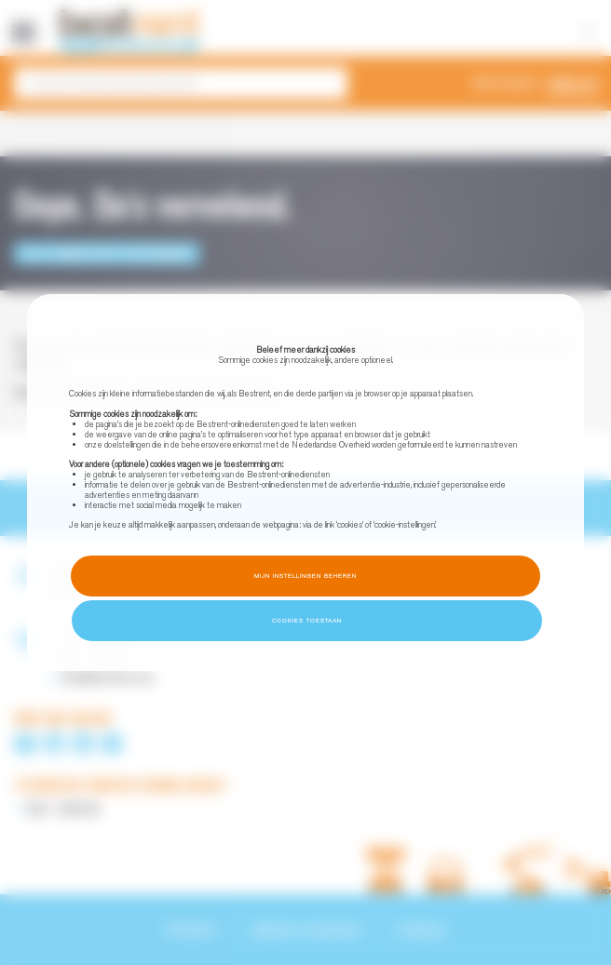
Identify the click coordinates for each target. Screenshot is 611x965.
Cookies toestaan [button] (307, 620)
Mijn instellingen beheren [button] (305, 575)
